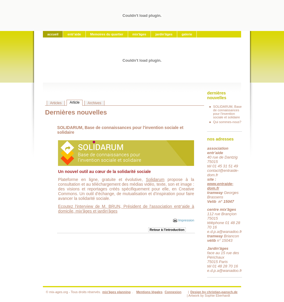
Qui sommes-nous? (227, 122)
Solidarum (155, 179)
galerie (187, 34)
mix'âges (139, 34)
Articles (56, 103)
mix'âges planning (116, 292)
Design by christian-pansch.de (214, 292)
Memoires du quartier (106, 34)
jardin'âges (163, 34)
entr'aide (74, 34)
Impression (183, 220)
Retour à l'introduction (167, 229)
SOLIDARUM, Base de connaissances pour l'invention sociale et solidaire (227, 112)
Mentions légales (149, 292)
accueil (52, 34)
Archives (94, 103)
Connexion (172, 292)
